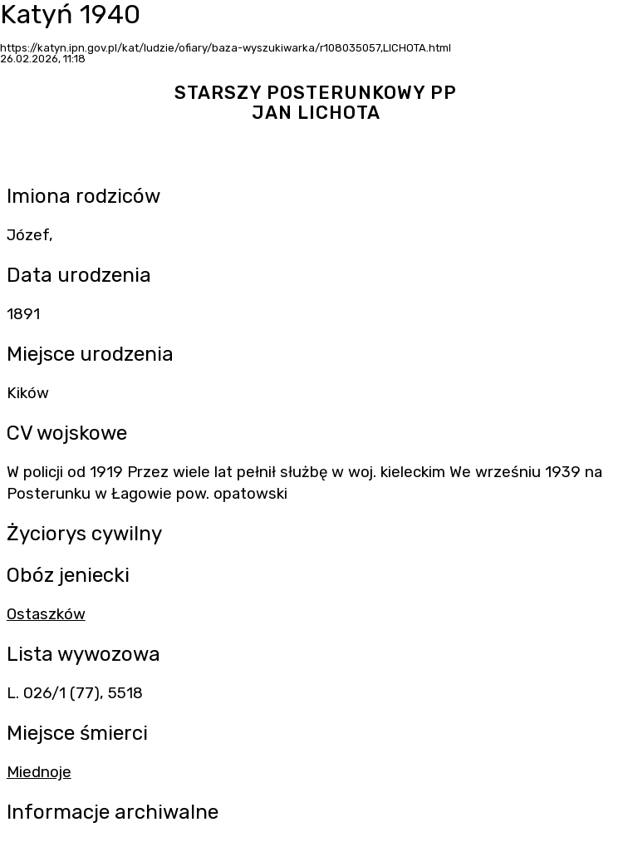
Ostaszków (46, 614)
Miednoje (39, 772)
